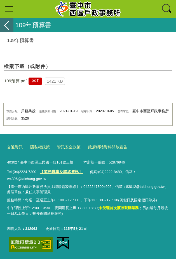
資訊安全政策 (65, 147)
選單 (9, 9)
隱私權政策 (38, 147)
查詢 (167, 9)
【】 (59, 170)
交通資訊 (14, 147)
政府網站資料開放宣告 (102, 147)
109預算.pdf (15, 80)
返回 (6, 25)
